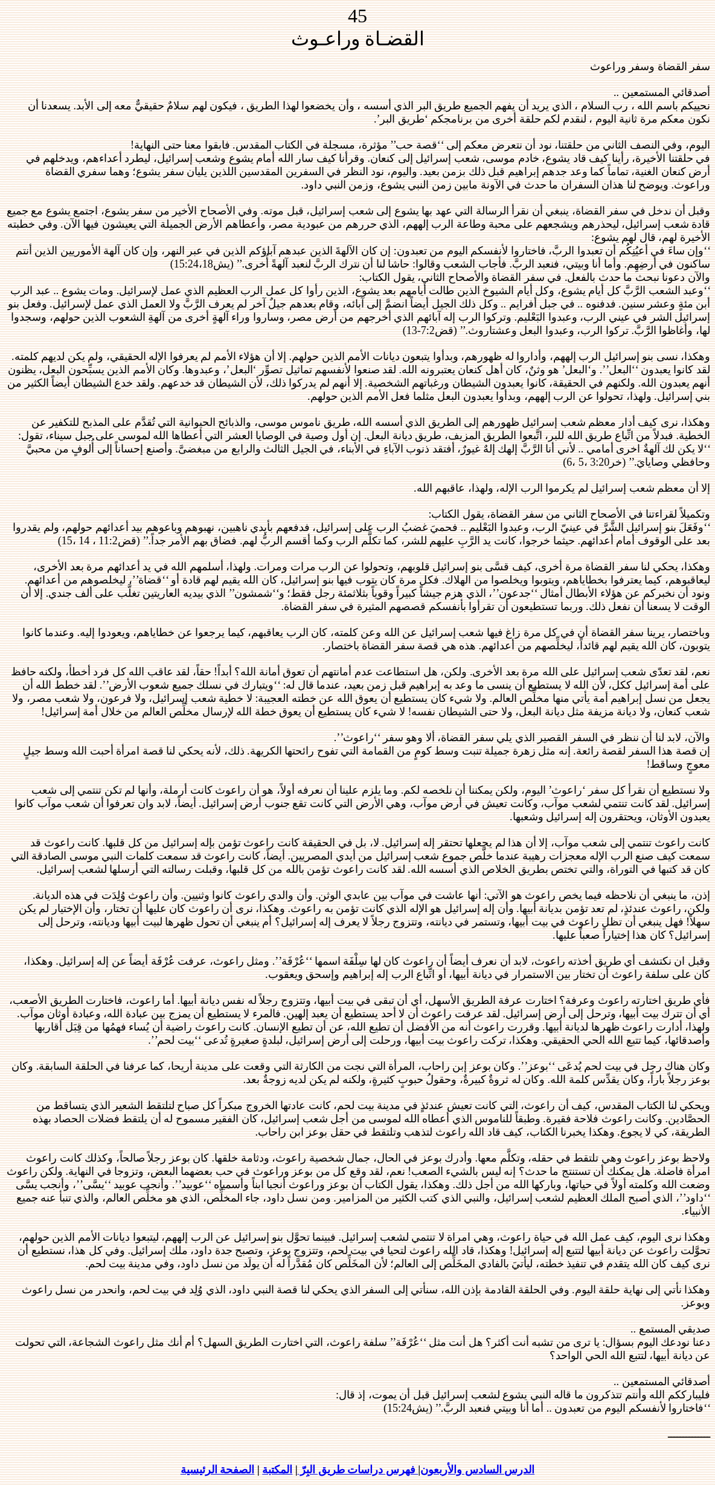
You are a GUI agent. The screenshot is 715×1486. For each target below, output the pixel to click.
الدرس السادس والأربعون (477, 1470)
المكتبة (277, 1470)
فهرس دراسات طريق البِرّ (358, 1470)
